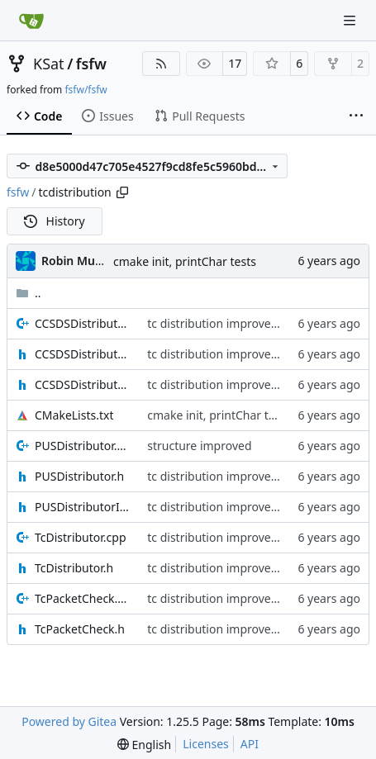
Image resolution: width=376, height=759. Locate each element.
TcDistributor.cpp (80, 537)
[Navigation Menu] (351, 20)
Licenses (206, 744)
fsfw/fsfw (85, 90)
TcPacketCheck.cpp (83, 598)
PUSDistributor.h (79, 476)
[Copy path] (122, 192)
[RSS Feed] (161, 63)
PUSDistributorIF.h (83, 507)
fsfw (91, 63)
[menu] (144, 744)
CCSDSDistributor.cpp (83, 323)
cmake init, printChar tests (184, 261)
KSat (48, 63)
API (249, 744)
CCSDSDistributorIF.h (83, 384)
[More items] (356, 116)
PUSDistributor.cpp (83, 445)
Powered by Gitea (69, 721)
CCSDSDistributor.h (83, 354)
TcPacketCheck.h (80, 629)
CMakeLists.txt (74, 415)
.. (28, 293)
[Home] (31, 21)
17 (234, 63)
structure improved (199, 445)
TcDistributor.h (74, 568)
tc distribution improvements (226, 323)
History (54, 221)
